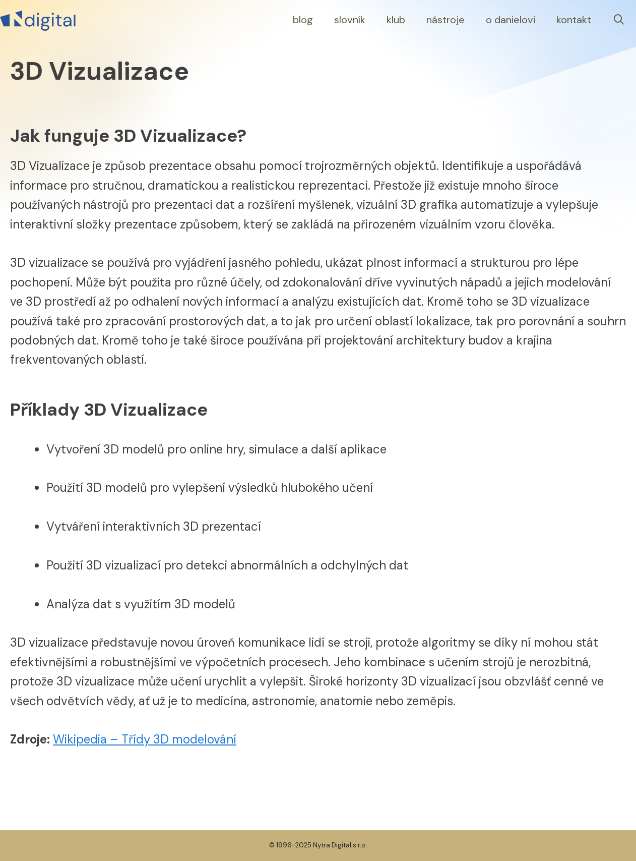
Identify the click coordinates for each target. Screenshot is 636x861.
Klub (396, 19)
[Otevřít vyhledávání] (619, 20)
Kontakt (573, 19)
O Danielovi (510, 19)
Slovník (349, 19)
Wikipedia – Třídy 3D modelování (144, 739)
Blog (303, 19)
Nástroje (445, 19)
